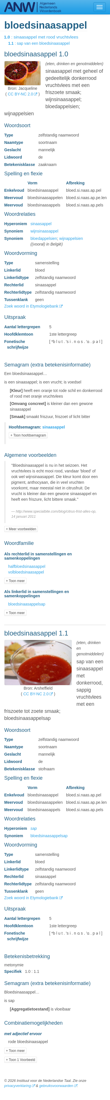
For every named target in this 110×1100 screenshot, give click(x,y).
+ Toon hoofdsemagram (28, 435)
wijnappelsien (71, 238)
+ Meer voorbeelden (21, 529)
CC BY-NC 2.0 (20, 94)
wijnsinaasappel (44, 231)
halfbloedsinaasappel (26, 566)
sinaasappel (41, 223)
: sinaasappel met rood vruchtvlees (45, 37)
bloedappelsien (43, 238)
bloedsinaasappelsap (26, 604)
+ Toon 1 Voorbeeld (20, 1060)
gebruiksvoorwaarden (56, 1086)
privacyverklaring (17, 1086)
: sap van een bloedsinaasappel (43, 43)
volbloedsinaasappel (26, 572)
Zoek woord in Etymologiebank (31, 306)
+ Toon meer (15, 581)
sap (33, 828)
